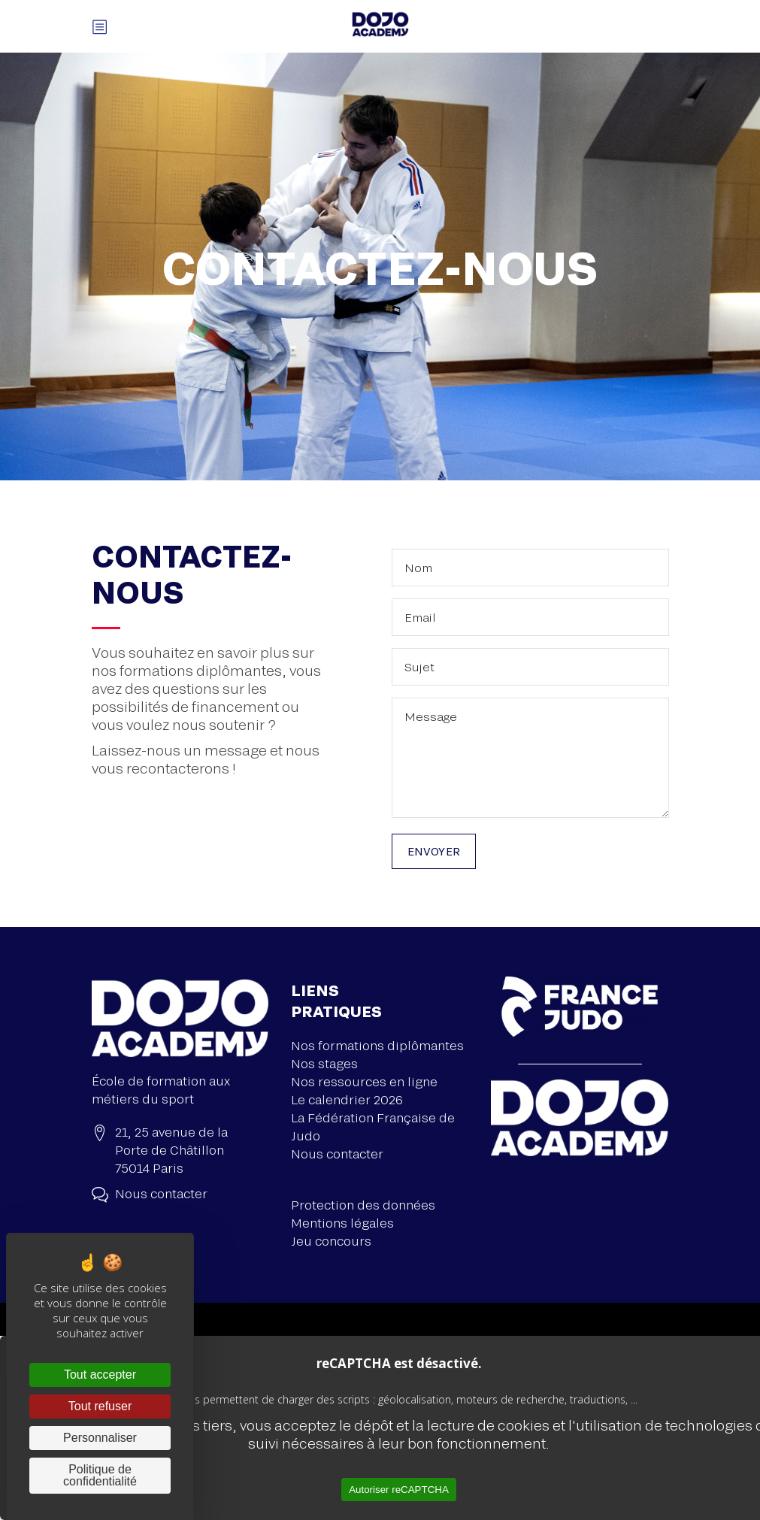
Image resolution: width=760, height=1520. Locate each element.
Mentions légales (342, 1223)
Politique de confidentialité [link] (100, 1475)
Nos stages (324, 1063)
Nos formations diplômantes (377, 1045)
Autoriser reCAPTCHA (399, 1489)
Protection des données (363, 1205)
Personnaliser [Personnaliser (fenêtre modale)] (100, 1437)
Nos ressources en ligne (364, 1081)
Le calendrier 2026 (347, 1099)
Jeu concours (331, 1241)
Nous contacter (337, 1153)
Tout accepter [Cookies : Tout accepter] (100, 1374)
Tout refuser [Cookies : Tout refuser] (100, 1406)
